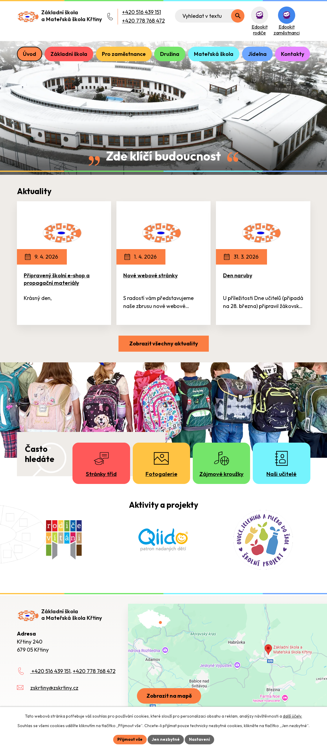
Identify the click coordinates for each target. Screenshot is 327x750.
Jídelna (257, 54)
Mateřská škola (213, 54)
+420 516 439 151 (141, 12)
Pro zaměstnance (124, 54)
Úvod (29, 54)
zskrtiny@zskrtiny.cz (54, 687)
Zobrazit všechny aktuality (163, 343)
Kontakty (292, 54)
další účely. (292, 716)
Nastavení (199, 739)
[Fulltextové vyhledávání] (209, 16)
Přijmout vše (130, 739)
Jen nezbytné (166, 739)
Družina (169, 54)
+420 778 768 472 (143, 20)
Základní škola (68, 54)
